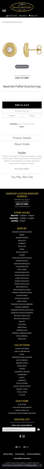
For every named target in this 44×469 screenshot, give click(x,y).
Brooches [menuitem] (22, 339)
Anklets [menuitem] (22, 321)
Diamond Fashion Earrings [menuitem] (22, 304)
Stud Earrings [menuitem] (22, 336)
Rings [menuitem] (22, 249)
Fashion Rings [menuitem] (22, 295)
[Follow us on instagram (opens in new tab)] (23, 436)
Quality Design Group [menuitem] (22, 386)
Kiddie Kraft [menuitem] (22, 366)
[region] (22, 49)
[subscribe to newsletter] (38, 429)
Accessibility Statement (22, 458)
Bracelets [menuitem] (22, 240)
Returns (32, 115)
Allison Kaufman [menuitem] (22, 348)
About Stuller (22, 144)
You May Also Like (22, 177)
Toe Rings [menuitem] (22, 324)
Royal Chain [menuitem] (22, 392)
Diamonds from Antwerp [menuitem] (22, 357)
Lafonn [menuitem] (22, 369)
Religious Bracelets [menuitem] (22, 319)
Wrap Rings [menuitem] (22, 327)
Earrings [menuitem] (22, 243)
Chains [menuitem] (22, 255)
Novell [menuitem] (22, 377)
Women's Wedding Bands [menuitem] (22, 293)
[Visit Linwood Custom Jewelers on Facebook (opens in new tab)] (20, 436)
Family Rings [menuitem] (22, 301)
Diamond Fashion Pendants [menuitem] (22, 313)
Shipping (12, 115)
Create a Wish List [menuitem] (22, 410)
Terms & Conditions (33, 454)
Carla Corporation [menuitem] (22, 351)
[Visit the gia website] (18, 447)
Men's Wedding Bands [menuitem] (22, 290)
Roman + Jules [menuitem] (22, 389)
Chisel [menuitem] (22, 354)
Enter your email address (22, 425)
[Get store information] (22, 207)
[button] (12, 16)
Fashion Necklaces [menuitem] (22, 275)
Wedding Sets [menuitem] (22, 330)
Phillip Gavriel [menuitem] (22, 383)
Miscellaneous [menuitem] (22, 252)
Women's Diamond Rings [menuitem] (22, 333)
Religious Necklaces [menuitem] (22, 316)
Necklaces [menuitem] (22, 246)
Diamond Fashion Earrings (13, 22)
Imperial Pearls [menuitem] (22, 363)
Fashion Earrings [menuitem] (22, 307)
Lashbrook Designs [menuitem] (22, 372)
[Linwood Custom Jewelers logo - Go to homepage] (22, 7)
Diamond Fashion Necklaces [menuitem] (22, 310)
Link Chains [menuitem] (22, 269)
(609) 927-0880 (22, 78)
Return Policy (8, 454)
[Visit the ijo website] (26, 447)
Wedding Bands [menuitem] (22, 238)
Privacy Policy (20, 454)
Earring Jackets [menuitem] (22, 261)
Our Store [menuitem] (22, 404)
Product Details (22, 138)
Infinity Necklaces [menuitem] (22, 284)
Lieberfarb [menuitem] (22, 374)
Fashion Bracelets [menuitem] (22, 272)
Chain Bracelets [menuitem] (22, 266)
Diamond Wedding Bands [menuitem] (22, 232)
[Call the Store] (22, 204)
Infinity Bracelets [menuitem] (22, 281)
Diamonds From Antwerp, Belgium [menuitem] (22, 413)
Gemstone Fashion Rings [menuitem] (22, 258)
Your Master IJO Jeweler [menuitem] (22, 407)
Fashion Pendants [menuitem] (22, 298)
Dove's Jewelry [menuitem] (22, 360)
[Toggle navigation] (4, 10)
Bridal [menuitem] (22, 235)
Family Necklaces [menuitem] (22, 278)
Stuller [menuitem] (22, 395)
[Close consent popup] (40, 465)
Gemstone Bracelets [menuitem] (22, 264)
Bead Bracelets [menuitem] (22, 287)
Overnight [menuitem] (22, 380)
